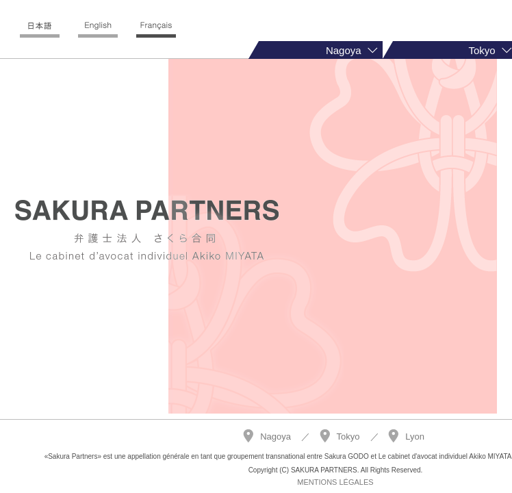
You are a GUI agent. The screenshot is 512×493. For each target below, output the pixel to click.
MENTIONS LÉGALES (335, 482)
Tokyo (348, 436)
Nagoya (275, 436)
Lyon (414, 436)
